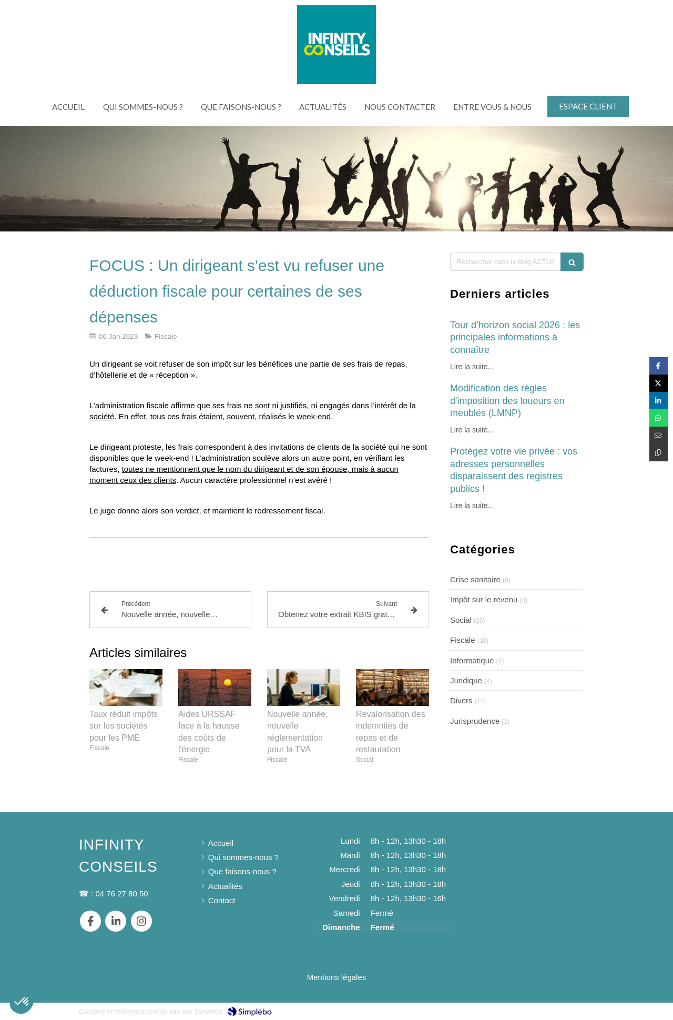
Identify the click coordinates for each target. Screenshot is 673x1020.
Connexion (575, 1010)
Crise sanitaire (475, 579)
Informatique (472, 660)
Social (461, 619)
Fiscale (462, 639)
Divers (461, 700)
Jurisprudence (474, 720)
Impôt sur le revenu (483, 599)
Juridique (466, 680)
